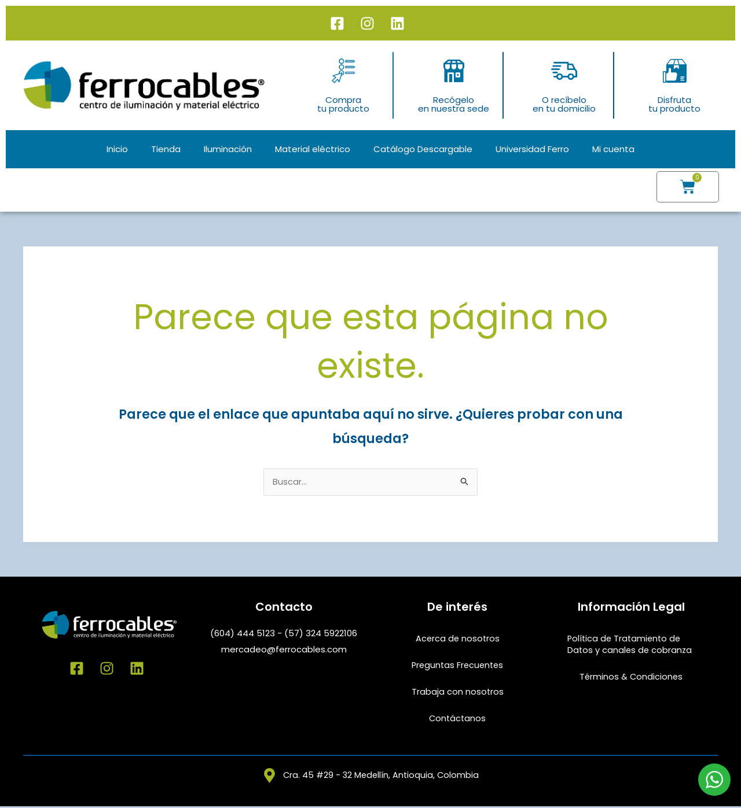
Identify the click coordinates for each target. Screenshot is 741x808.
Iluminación (228, 149)
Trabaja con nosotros (457, 693)
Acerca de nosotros (457, 639)
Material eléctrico (312, 149)
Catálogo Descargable (422, 149)
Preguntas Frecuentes (457, 666)
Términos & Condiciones (631, 678)
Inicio (117, 149)
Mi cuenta (613, 149)
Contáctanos (457, 719)
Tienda (166, 149)
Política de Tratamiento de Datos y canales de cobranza (630, 645)
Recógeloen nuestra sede (453, 104)
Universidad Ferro (532, 149)
